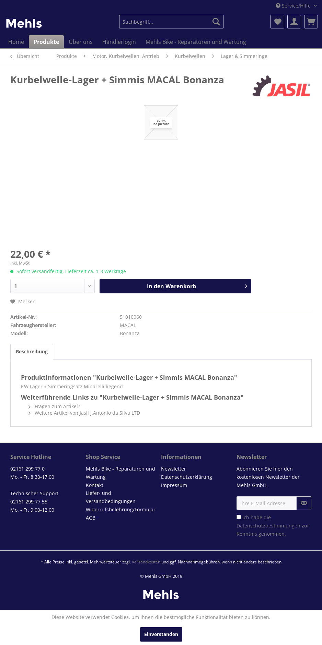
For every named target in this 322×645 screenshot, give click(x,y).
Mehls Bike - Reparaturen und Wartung (120, 472)
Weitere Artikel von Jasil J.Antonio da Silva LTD (84, 413)
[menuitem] (171, 21)
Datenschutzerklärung (186, 477)
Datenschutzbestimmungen (268, 525)
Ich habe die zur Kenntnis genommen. (273, 525)
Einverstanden (161, 634)
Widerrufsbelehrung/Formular (121, 509)
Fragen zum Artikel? (54, 406)
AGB (90, 517)
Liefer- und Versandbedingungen (111, 497)
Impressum (174, 485)
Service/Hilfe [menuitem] (294, 5)
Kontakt (94, 485)
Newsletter (173, 468)
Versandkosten (146, 562)
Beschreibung (32, 351)
